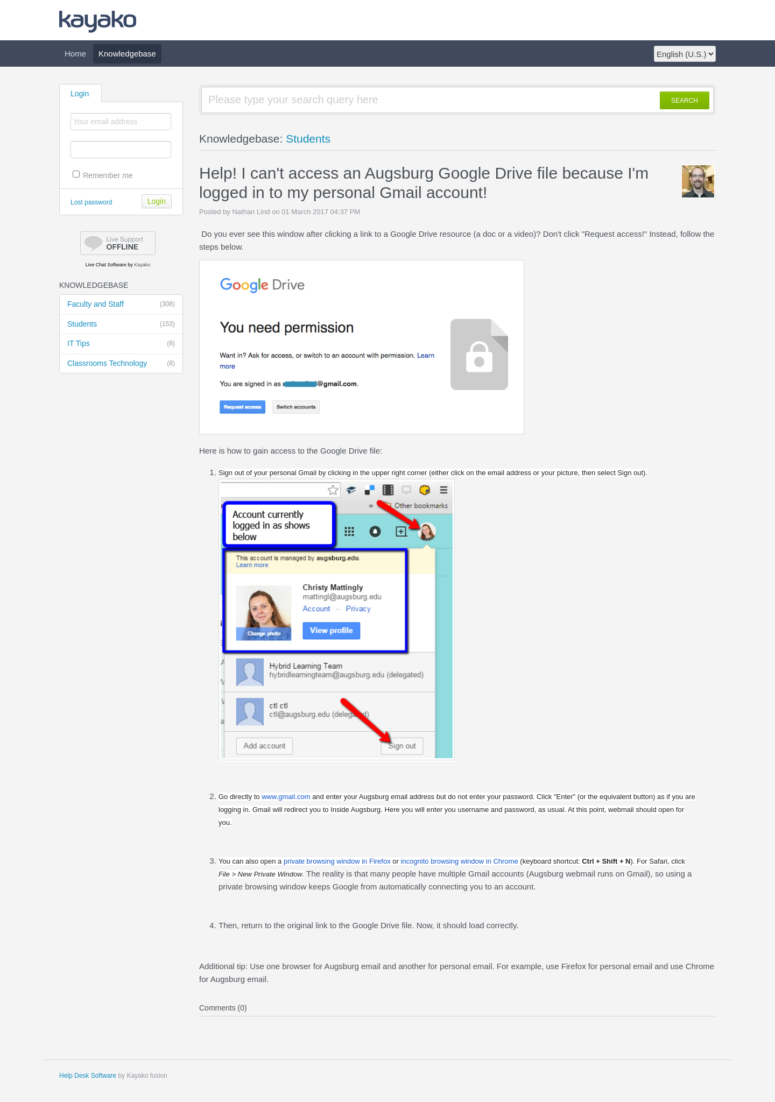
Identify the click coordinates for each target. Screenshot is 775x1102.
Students (121, 324)
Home (75, 53)
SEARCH (684, 100)
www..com (286, 797)
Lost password (91, 202)
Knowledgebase (127, 53)
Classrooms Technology (121, 363)
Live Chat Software (106, 264)
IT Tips (121, 343)
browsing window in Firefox (337, 861)
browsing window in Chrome (459, 861)
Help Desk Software (87, 1075)
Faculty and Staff (121, 304)
